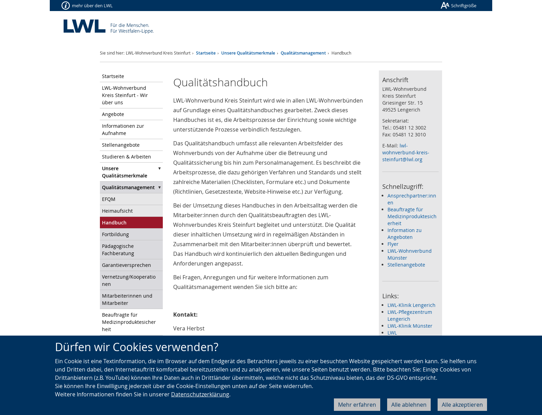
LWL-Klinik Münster (409, 325)
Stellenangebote (121, 145)
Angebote (113, 114)
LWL (392, 332)
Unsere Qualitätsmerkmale (248, 53)
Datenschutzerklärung (200, 394)
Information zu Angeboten (404, 233)
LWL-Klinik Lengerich (411, 305)
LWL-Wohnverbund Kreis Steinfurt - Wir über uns (125, 95)
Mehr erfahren (357, 404)
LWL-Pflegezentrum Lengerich (409, 315)
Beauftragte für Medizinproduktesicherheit (129, 321)
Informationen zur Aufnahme (123, 129)
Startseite (206, 53)
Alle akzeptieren (462, 404)
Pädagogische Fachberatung (118, 250)
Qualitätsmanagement (303, 53)
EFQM (108, 199)
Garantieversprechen (126, 265)
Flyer (393, 244)
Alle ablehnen (409, 404)
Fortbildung (115, 234)
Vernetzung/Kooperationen (129, 280)
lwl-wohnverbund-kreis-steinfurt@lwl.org (405, 152)
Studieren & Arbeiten (126, 156)
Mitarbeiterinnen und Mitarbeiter (127, 299)
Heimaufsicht (117, 211)
